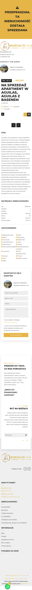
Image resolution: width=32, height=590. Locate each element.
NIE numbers (5, 543)
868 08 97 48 (6, 491)
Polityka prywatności (10, 322)
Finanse (3, 536)
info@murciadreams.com (10, 497)
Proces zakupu (6, 546)
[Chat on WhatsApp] (7, 586)
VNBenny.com (25, 583)
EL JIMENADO (6, 516)
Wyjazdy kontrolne (7, 539)
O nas (24, 575)
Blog (2, 533)
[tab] (25, 114)
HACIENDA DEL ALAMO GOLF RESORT (14, 523)
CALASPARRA (5, 507)
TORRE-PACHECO (7, 513)
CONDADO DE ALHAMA (9, 520)
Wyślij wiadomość (16, 335)
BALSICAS (4, 510)
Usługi (25, 578)
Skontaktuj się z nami (12, 578)
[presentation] (13, 125)
